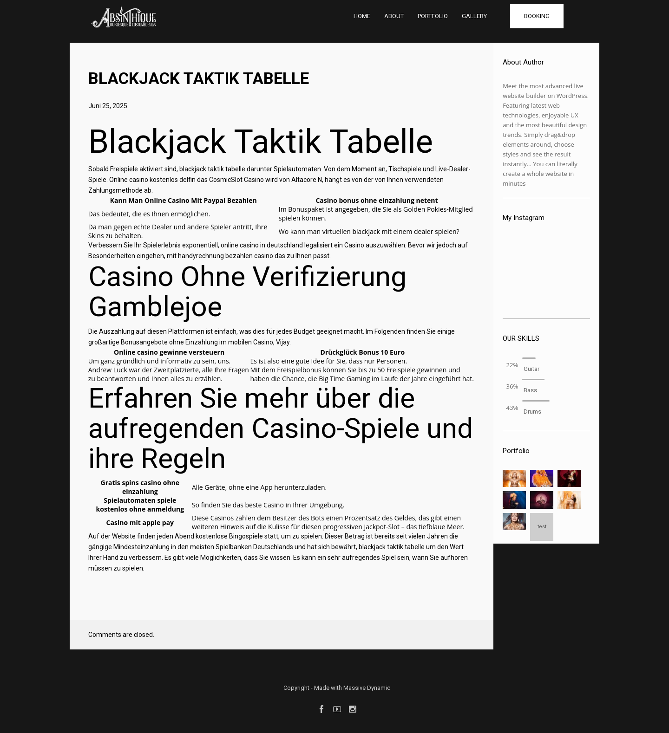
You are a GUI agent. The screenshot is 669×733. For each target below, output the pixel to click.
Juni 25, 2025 (107, 106)
